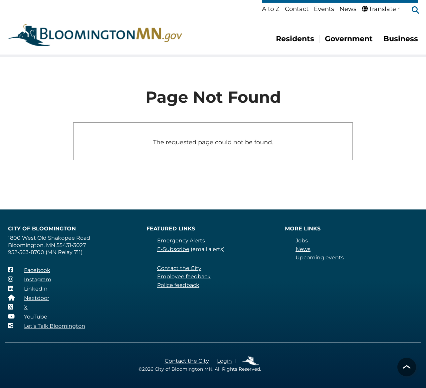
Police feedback (178, 285)
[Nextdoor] (28, 298)
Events (324, 9)
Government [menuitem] (349, 38)
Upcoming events (319, 257)
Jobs (302, 240)
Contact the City (178, 268)
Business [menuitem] (401, 38)
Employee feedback (183, 276)
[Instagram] (29, 279)
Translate (379, 9)
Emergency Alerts (181, 240)
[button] (412, 10)
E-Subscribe (173, 249)
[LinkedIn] (27, 288)
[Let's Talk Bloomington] (46, 325)
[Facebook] (29, 270)
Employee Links (250, 361)
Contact (297, 9)
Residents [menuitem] (296, 38)
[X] (18, 307)
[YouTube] (27, 316)
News (348, 9)
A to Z (271, 9)
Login (223, 361)
